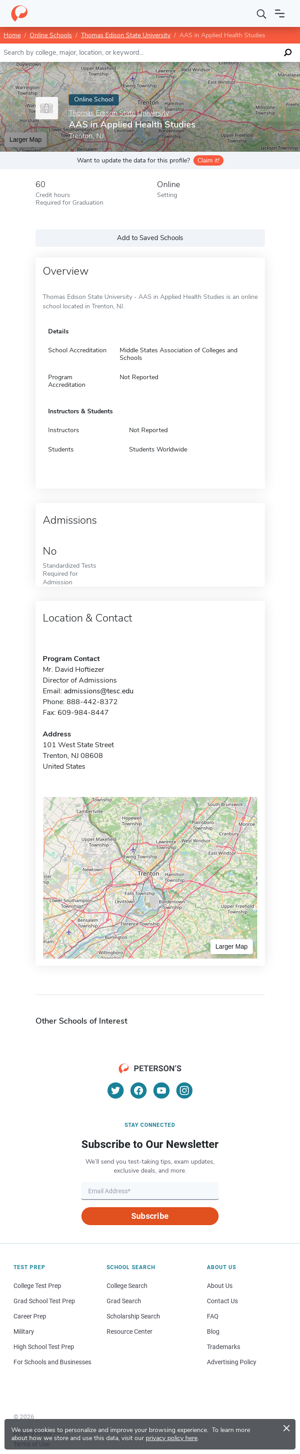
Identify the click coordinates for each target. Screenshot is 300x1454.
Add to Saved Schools (150, 237)
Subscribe (150, 1216)
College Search (127, 1285)
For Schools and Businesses (52, 1362)
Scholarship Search (133, 1316)
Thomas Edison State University (125, 35)
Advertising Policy (231, 1362)
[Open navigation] (280, 13)
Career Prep (29, 1316)
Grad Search (124, 1301)
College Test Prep (37, 1285)
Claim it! (208, 160)
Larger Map (25, 139)
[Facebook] (138, 1090)
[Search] (262, 13)
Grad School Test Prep (44, 1301)
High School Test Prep (43, 1346)
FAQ (213, 1316)
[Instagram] (184, 1090)
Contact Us (222, 1301)
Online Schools (51, 35)
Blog (213, 1331)
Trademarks (223, 1346)
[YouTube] (161, 1090)
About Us (220, 1285)
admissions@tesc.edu (99, 691)
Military (23, 1331)
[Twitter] (115, 1090)
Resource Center (129, 1331)
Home (12, 35)
